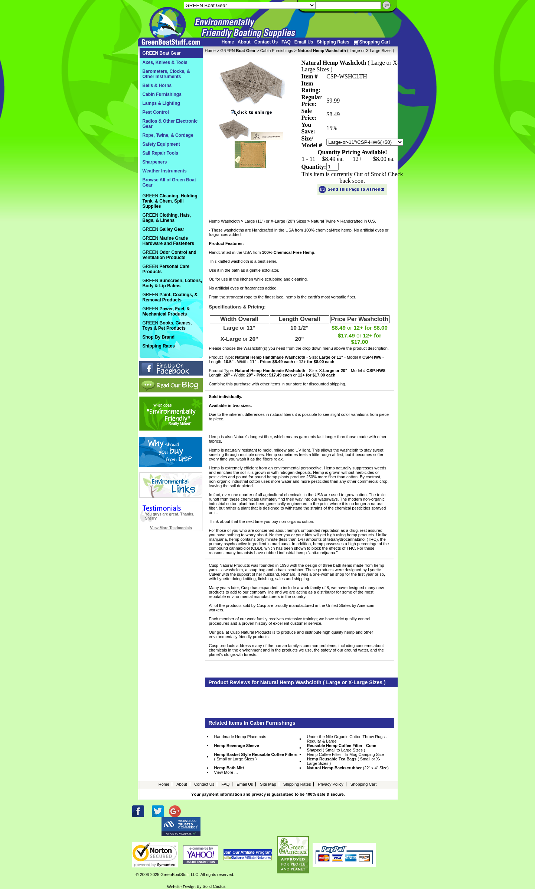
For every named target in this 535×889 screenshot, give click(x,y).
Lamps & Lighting (161, 103)
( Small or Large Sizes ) (255, 756)
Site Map (268, 784)
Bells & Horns (157, 85)
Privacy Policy (330, 784)
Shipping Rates (333, 42)
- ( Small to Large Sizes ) (341, 747)
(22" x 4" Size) (348, 768)
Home (228, 42)
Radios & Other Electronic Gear (170, 124)
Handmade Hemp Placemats (240, 736)
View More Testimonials (171, 528)
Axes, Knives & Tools (165, 62)
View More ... (226, 772)
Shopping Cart (371, 42)
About (244, 42)
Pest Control (156, 112)
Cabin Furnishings (276, 50)
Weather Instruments (165, 171)
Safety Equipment (161, 144)
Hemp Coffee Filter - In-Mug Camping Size (345, 754)
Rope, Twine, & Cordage (168, 135)
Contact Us (266, 42)
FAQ (286, 42)
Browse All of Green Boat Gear (169, 182)
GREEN (237, 50)
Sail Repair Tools (160, 153)
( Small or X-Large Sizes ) (343, 761)
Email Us (303, 42)
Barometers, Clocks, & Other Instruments (166, 74)
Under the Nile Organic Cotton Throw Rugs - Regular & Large (347, 738)
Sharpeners (155, 162)
